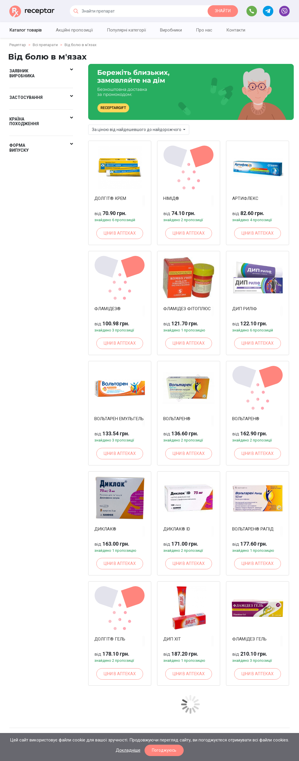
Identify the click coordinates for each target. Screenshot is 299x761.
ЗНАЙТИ (223, 10)
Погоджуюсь (164, 750)
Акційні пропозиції (74, 30)
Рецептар (17, 45)
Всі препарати (45, 45)
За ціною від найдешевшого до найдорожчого (137, 129)
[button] (41, 74)
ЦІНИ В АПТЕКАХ (120, 233)
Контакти (235, 30)
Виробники (171, 30)
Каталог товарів (25, 30)
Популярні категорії (126, 30)
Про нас (204, 30)
